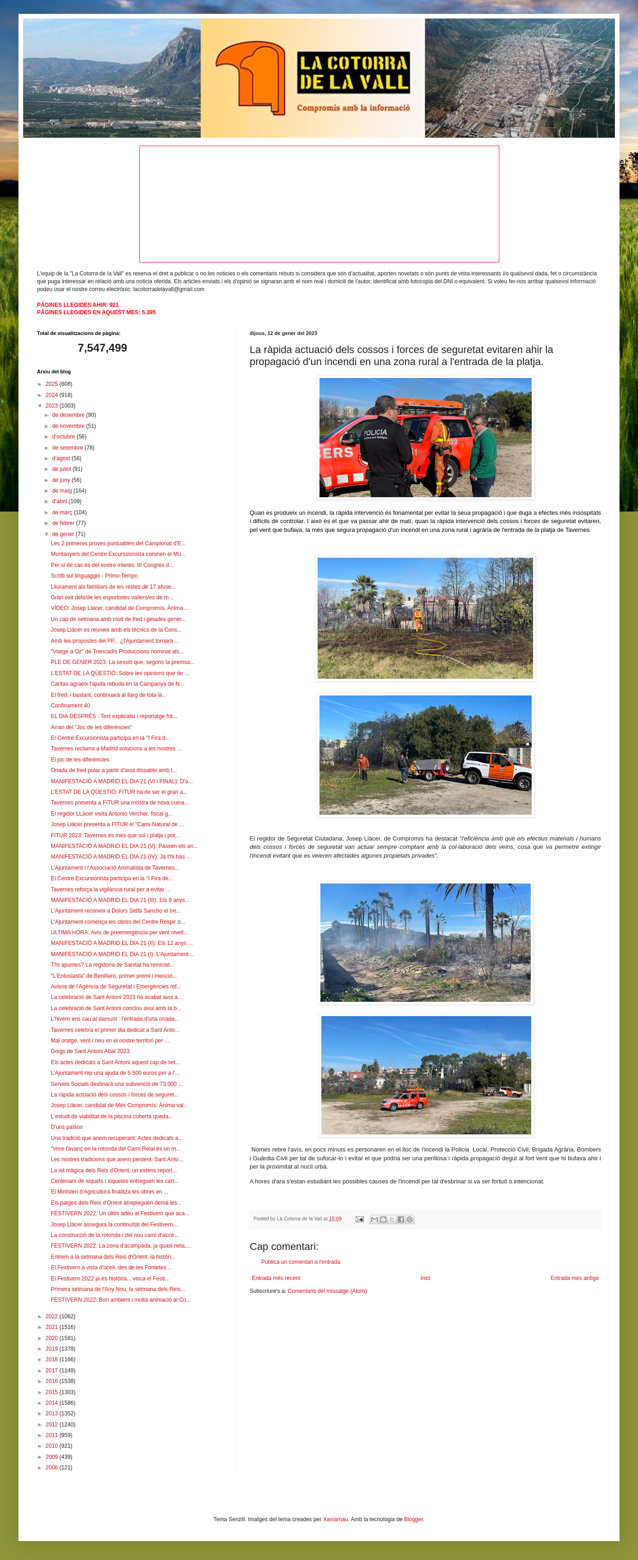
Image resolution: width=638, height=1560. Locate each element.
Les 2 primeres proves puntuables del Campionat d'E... (118, 543)
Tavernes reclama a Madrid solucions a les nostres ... (116, 748)
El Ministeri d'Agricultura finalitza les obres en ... (109, 1191)
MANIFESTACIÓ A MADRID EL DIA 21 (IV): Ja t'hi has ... (121, 856)
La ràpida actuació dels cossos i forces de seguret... (114, 1094)
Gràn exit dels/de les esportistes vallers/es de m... (112, 597)
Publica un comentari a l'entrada (300, 1262)
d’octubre (64, 436)
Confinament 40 (70, 705)
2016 (53, 1381)
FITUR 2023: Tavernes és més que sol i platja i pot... (115, 835)
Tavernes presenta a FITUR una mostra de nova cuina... (120, 802)
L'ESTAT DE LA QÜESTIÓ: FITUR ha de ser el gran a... (119, 792)
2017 (53, 1370)
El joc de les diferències (80, 759)
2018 (53, 1359)
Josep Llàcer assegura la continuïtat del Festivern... (114, 1224)
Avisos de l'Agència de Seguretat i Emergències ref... (116, 986)
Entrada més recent (276, 1278)
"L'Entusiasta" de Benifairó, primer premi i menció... (114, 976)
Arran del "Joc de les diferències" (91, 727)
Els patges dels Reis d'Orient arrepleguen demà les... (116, 1203)
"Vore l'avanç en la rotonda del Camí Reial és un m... (116, 1149)
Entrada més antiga (575, 1278)
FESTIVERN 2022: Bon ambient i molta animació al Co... (121, 1300)
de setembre (68, 448)
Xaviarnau (335, 1519)
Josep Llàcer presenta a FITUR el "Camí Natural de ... (117, 824)
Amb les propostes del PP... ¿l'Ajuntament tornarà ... (115, 641)
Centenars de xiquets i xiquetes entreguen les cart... (115, 1181)
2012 (53, 1424)
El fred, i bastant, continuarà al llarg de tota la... (109, 695)
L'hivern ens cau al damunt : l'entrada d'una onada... (115, 1019)
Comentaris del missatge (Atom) (327, 1291)
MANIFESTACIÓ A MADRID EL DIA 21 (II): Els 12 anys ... (122, 943)
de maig (63, 491)
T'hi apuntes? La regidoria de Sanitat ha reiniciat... (112, 965)
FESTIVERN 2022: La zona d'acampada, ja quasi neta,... (121, 1246)
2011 (53, 1435)
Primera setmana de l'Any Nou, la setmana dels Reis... (118, 1289)
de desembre (69, 415)
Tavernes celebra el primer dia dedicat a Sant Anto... (115, 1030)
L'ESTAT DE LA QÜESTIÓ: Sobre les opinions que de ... (120, 673)
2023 (53, 405)
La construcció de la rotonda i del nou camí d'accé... (114, 1235)
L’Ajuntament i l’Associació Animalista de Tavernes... (115, 868)
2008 (53, 1467)
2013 (53, 1413)
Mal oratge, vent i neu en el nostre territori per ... (110, 1040)
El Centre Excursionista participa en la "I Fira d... (110, 738)
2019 (53, 1349)
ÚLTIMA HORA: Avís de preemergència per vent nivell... (119, 932)
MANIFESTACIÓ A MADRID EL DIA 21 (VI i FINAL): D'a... (122, 781)
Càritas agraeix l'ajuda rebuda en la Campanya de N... (117, 684)
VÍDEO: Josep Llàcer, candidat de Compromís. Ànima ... (120, 608)
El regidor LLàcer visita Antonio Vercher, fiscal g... (111, 813)
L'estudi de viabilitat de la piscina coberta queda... (112, 1116)
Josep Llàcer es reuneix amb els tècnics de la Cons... (116, 630)
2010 (53, 1446)
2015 (53, 1392)
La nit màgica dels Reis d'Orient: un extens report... (114, 1170)
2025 (53, 384)
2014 (53, 1403)
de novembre (69, 426)
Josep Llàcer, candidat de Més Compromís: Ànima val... (119, 1105)
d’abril (60, 501)
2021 (53, 1327)
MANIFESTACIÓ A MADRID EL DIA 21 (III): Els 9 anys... (120, 900)
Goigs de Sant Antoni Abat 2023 (90, 1051)
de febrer (64, 523)
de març (63, 512)
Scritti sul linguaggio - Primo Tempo (94, 576)
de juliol (62, 469)
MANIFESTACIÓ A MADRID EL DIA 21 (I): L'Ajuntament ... (123, 954)
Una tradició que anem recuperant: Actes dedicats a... (117, 1138)
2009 (53, 1457)
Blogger (413, 1519)
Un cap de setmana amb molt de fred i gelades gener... (118, 619)
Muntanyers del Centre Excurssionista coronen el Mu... (118, 554)
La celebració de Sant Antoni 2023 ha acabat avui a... (116, 997)
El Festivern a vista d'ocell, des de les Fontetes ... (111, 1267)
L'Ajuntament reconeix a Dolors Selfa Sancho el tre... (116, 911)
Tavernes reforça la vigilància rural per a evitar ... (111, 889)
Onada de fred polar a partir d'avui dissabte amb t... (114, 770)
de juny (62, 480)
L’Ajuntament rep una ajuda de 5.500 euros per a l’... (115, 1073)
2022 (53, 1316)
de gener (64, 534)
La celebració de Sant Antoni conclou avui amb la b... (116, 1008)
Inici (425, 1278)
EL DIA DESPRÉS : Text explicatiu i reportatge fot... (114, 716)
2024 (53, 395)
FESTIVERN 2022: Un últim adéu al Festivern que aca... (120, 1213)
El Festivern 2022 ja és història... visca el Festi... (110, 1278)
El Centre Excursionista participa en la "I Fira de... (112, 878)
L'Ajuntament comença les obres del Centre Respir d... (118, 922)
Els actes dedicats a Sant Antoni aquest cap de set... (115, 1062)
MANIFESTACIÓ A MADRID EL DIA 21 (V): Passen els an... (124, 846)
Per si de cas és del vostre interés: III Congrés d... (112, 565)
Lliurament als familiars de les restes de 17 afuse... (113, 587)
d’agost (62, 458)
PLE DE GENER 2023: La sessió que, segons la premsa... (123, 662)
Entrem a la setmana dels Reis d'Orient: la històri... (113, 1257)
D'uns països (67, 1127)
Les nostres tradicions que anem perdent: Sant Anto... (117, 1159)
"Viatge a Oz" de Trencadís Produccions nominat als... (117, 651)
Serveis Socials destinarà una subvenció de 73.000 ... (117, 1084)
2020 (53, 1338)
